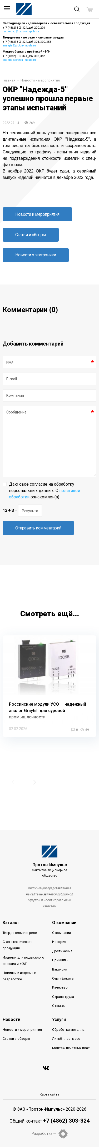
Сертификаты (63, 978)
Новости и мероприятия (40, 80)
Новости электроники (35, 254)
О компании (64, 922)
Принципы (60, 960)
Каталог (11, 922)
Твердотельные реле (20, 933)
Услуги (59, 1019)
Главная (9, 80)
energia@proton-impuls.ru (19, 45)
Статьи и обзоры (30, 234)
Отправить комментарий (38, 528)
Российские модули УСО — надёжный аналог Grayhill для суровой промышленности (47, 710)
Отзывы (59, 1006)
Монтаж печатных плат (71, 1048)
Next (31, 782)
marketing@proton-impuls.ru (21, 31)
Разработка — (44, 1133)
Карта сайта (49, 1094)
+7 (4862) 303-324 (66, 1121)
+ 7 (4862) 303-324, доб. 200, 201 (24, 27)
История (59, 942)
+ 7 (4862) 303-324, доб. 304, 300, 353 (27, 42)
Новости (11, 1019)
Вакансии (59, 969)
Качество (60, 987)
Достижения (62, 951)
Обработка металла (68, 1030)
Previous (16, 782)
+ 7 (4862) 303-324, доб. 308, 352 (24, 56)
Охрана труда (63, 997)
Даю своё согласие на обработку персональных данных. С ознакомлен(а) (44, 490)
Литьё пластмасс (66, 1039)
